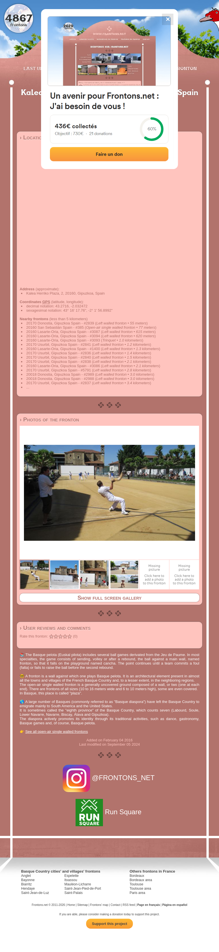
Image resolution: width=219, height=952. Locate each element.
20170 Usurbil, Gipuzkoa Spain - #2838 (58, 361)
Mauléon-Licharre (77, 884)
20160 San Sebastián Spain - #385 (55, 327)
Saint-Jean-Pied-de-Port (82, 889)
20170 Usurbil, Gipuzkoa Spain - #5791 (58, 370)
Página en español (174, 904)
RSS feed (129, 904)
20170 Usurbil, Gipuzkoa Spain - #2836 (58, 353)
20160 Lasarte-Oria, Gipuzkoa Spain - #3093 (63, 340)
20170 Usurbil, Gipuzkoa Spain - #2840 (58, 357)
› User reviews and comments (55, 628)
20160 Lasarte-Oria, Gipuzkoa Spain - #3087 (63, 332)
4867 (19, 18)
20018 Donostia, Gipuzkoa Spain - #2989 (60, 374)
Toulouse (136, 884)
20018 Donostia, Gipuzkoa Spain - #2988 (60, 379)
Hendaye (28, 889)
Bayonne (28, 880)
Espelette (71, 876)
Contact (115, 904)
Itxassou (70, 880)
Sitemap (82, 904)
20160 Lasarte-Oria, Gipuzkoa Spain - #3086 (63, 366)
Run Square (109, 812)
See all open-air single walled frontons (56, 731)
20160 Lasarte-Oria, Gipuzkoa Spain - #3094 (63, 336)
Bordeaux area (140, 880)
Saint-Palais (73, 893)
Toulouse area (140, 889)
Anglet (26, 876)
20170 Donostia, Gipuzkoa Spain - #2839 (60, 323)
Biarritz (26, 884)
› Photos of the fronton (49, 419)
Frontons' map (99, 904)
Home (71, 904)
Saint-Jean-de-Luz (35, 893)
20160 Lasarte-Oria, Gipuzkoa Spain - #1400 (63, 349)
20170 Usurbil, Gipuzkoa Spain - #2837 (58, 383)
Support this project (109, 924)
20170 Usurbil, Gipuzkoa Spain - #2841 (58, 344)
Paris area (137, 893)
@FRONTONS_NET (110, 778)
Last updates (40, 68)
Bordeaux (136, 876)
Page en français (148, 904)
